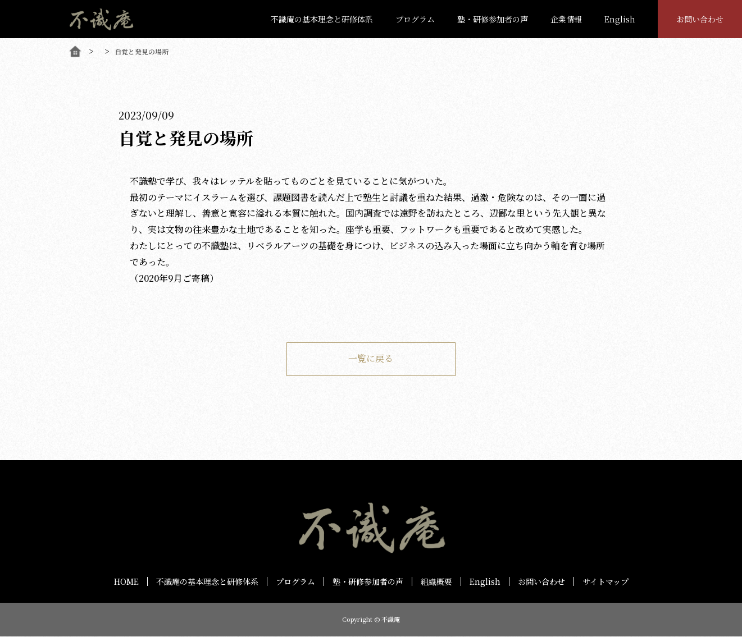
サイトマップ (605, 581)
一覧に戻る (371, 358)
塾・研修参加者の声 (492, 19)
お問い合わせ (699, 19)
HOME (126, 581)
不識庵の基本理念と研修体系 (322, 19)
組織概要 (436, 581)
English (619, 19)
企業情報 (566, 19)
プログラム (415, 19)
